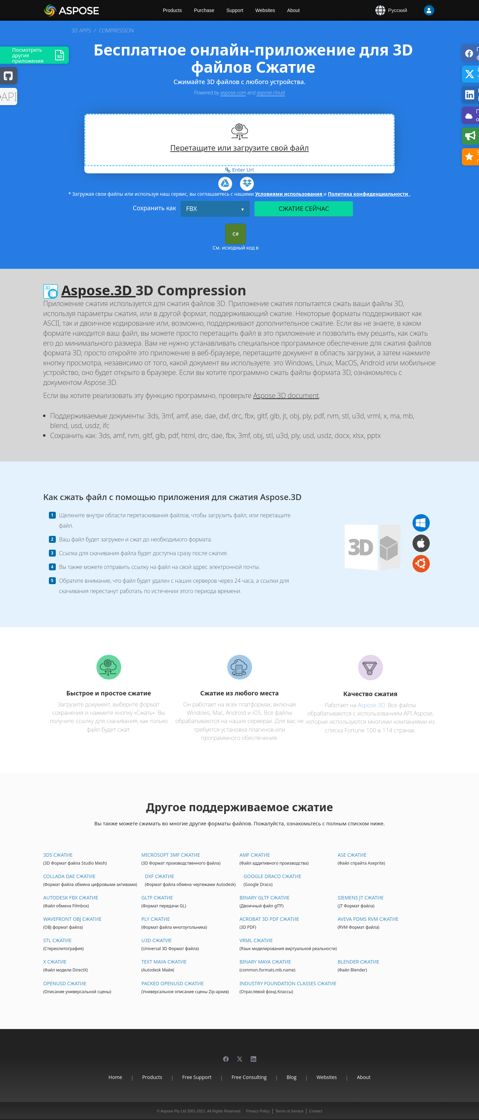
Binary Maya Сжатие (265, 961)
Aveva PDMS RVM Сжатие (367, 919)
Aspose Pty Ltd (173, 1111)
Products (172, 10)
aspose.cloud (271, 92)
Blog (291, 1077)
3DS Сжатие (58, 855)
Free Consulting (249, 1077)
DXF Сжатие (159, 876)
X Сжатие (55, 961)
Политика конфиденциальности (368, 194)
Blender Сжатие (358, 961)
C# (235, 234)
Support (234, 10)
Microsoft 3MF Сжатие (170, 855)
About (293, 10)
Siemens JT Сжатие (360, 897)
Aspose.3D (98, 290)
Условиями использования (289, 194)
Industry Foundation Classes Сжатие (287, 983)
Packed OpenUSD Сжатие (172, 983)
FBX (191, 208)
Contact (315, 1111)
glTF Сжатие (157, 897)
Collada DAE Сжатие (69, 876)
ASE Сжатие (351, 855)
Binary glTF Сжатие (264, 897)
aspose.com (233, 92)
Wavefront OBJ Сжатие (72, 919)
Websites (265, 10)
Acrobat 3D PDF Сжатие (269, 919)
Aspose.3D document (286, 395)
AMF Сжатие (254, 855)
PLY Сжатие (155, 919)
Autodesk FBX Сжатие (70, 897)
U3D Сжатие (156, 940)
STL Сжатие (57, 940)
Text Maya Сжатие (163, 961)
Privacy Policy (258, 1111)
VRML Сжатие (256, 940)
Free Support (196, 1077)
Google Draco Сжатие (272, 876)
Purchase (204, 10)
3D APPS (81, 30)
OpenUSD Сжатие (64, 983)
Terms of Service (289, 1111)
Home (115, 1077)
